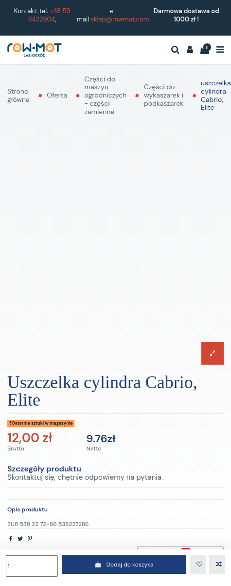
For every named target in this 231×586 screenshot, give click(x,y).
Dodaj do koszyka (123, 564)
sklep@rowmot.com (119, 19)
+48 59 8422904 (49, 15)
